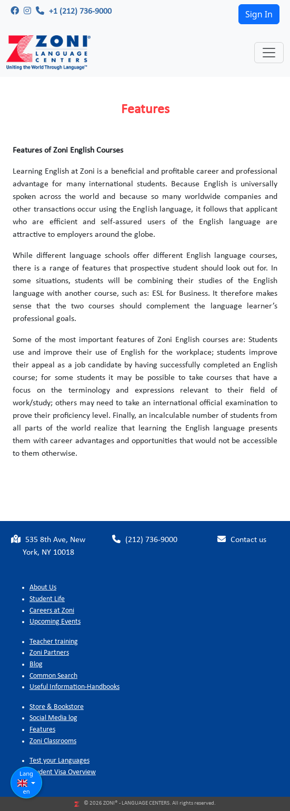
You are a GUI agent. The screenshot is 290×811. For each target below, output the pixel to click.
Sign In (259, 14)
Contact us (241, 539)
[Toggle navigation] (269, 52)
